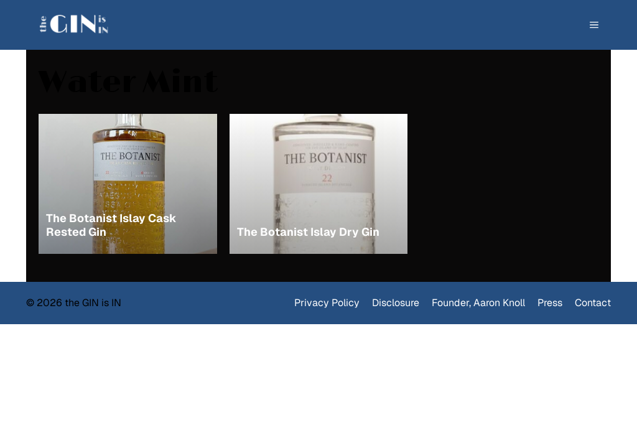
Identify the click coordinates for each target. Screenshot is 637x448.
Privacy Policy (327, 302)
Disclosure (395, 302)
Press (549, 302)
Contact (593, 302)
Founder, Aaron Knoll (478, 302)
